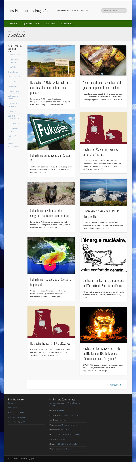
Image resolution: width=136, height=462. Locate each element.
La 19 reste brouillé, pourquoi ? (71, 425)
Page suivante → (117, 384)
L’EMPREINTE (64, 429)
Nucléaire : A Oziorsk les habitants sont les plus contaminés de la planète (51, 87)
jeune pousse (54, 403)
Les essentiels (67, 24)
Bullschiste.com (14, 55)
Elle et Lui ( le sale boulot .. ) (68, 444)
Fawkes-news (13, 86)
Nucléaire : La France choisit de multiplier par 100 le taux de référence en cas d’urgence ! (101, 353)
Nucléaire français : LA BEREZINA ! (50, 343)
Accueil (13, 24)
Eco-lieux (50, 24)
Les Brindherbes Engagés (28, 10)
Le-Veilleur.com (14, 123)
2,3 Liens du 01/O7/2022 (70, 415)
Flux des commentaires (17, 417)
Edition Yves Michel (15, 77)
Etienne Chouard (14, 81)
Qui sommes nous (32, 24)
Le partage (12, 111)
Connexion (12, 407)
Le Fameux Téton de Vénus (69, 434)
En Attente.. (61, 410)
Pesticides (62, 439)
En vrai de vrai (65, 449)
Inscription (12, 403)
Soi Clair (63, 420)
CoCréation (12, 67)
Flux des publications (16, 412)
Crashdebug (13, 72)
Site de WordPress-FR (16, 422)
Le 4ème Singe (13, 91)
